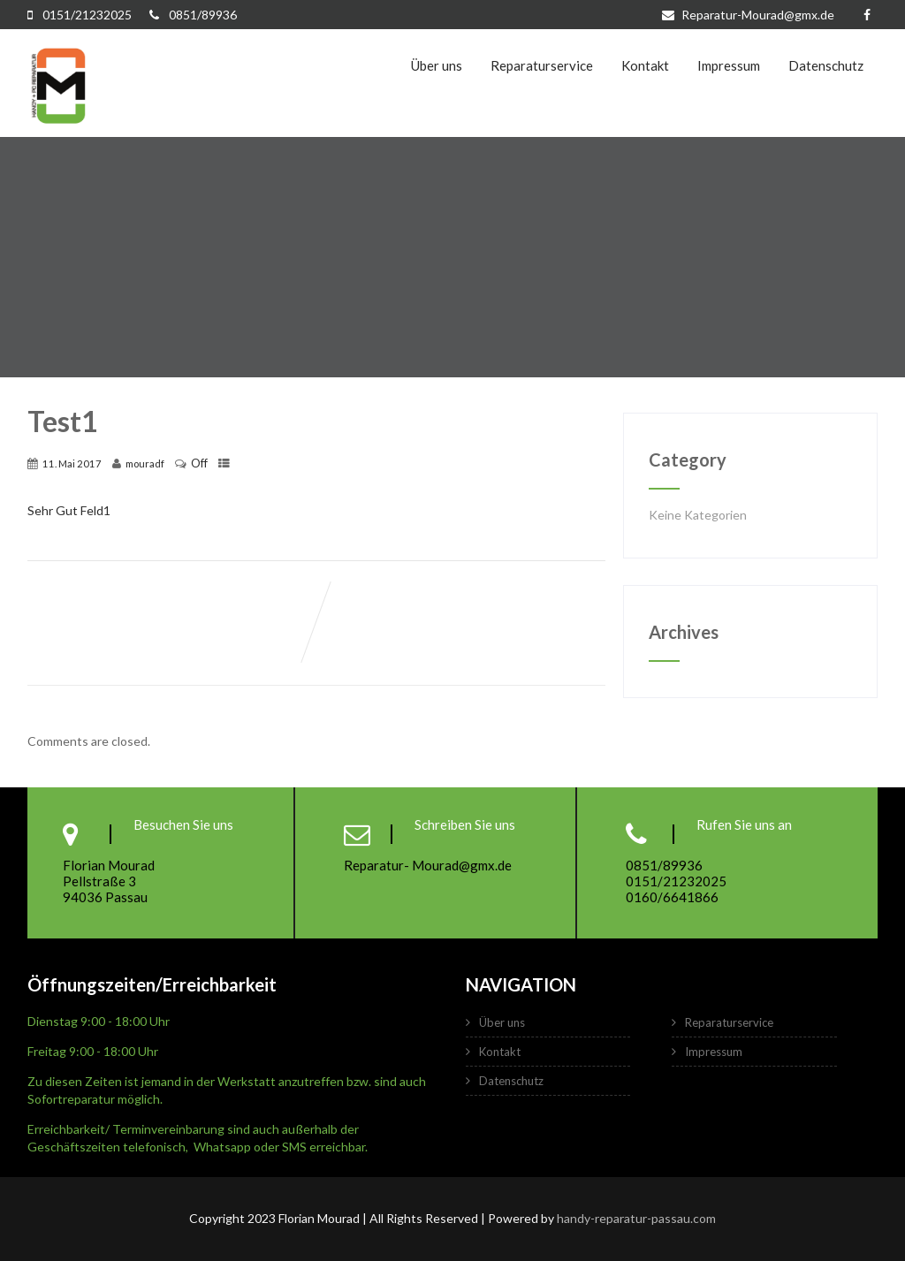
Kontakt (645, 65)
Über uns (436, 65)
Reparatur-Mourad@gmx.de (749, 14)
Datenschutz (825, 65)
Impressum (728, 65)
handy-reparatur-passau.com (636, 1218)
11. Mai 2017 (72, 463)
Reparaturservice (542, 65)
